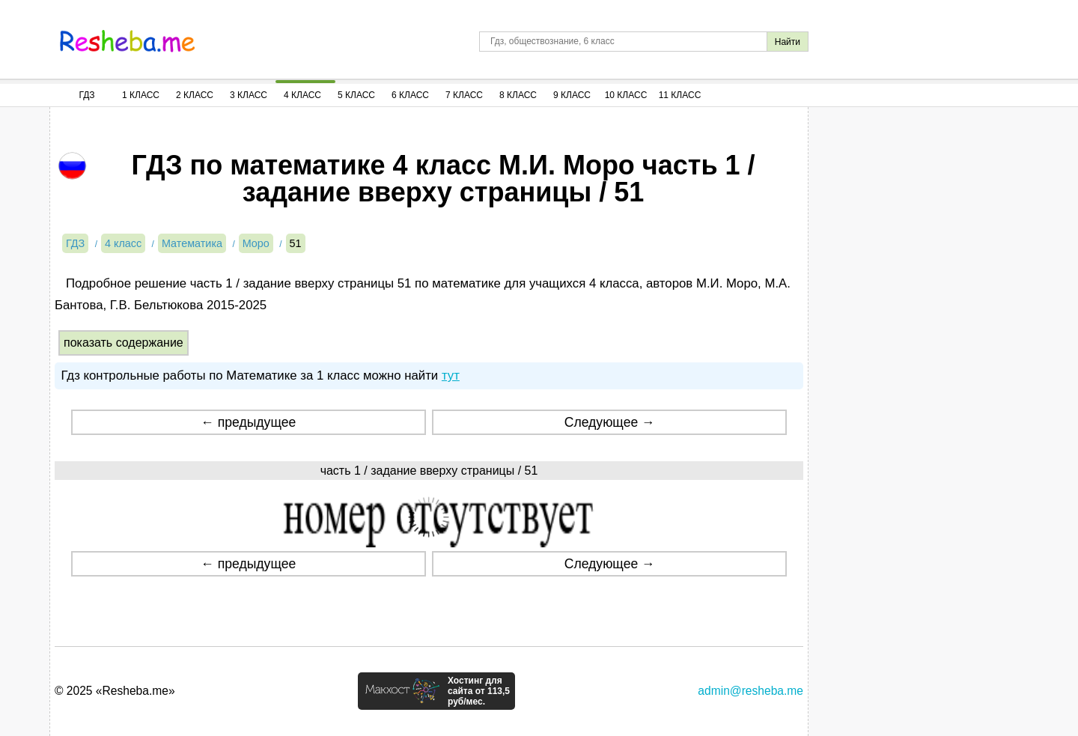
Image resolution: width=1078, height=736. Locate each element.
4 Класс (302, 95)
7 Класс (464, 95)
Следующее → (609, 422)
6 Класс (410, 95)
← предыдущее (248, 422)
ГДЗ (86, 95)
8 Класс (518, 95)
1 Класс (140, 95)
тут (451, 375)
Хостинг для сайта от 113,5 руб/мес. (479, 691)
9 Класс (572, 95)
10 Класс (626, 95)
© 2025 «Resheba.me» (115, 690)
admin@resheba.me (750, 690)
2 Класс (194, 95)
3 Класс (248, 95)
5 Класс (356, 95)
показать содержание (123, 342)
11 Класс (680, 95)
